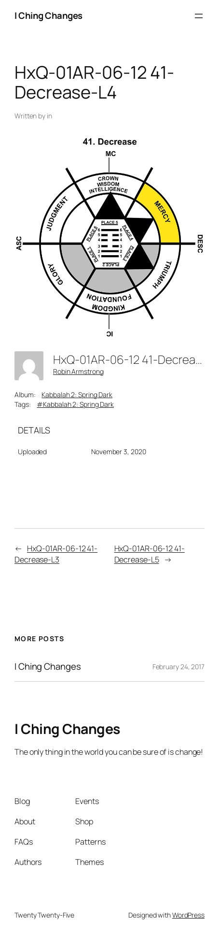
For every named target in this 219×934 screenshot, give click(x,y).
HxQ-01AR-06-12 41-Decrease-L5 (149, 554)
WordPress (188, 915)
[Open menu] (199, 16)
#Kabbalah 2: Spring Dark (75, 404)
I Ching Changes (48, 15)
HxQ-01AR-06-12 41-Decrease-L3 (55, 554)
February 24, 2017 (178, 666)
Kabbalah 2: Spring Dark (76, 394)
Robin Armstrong (78, 371)
